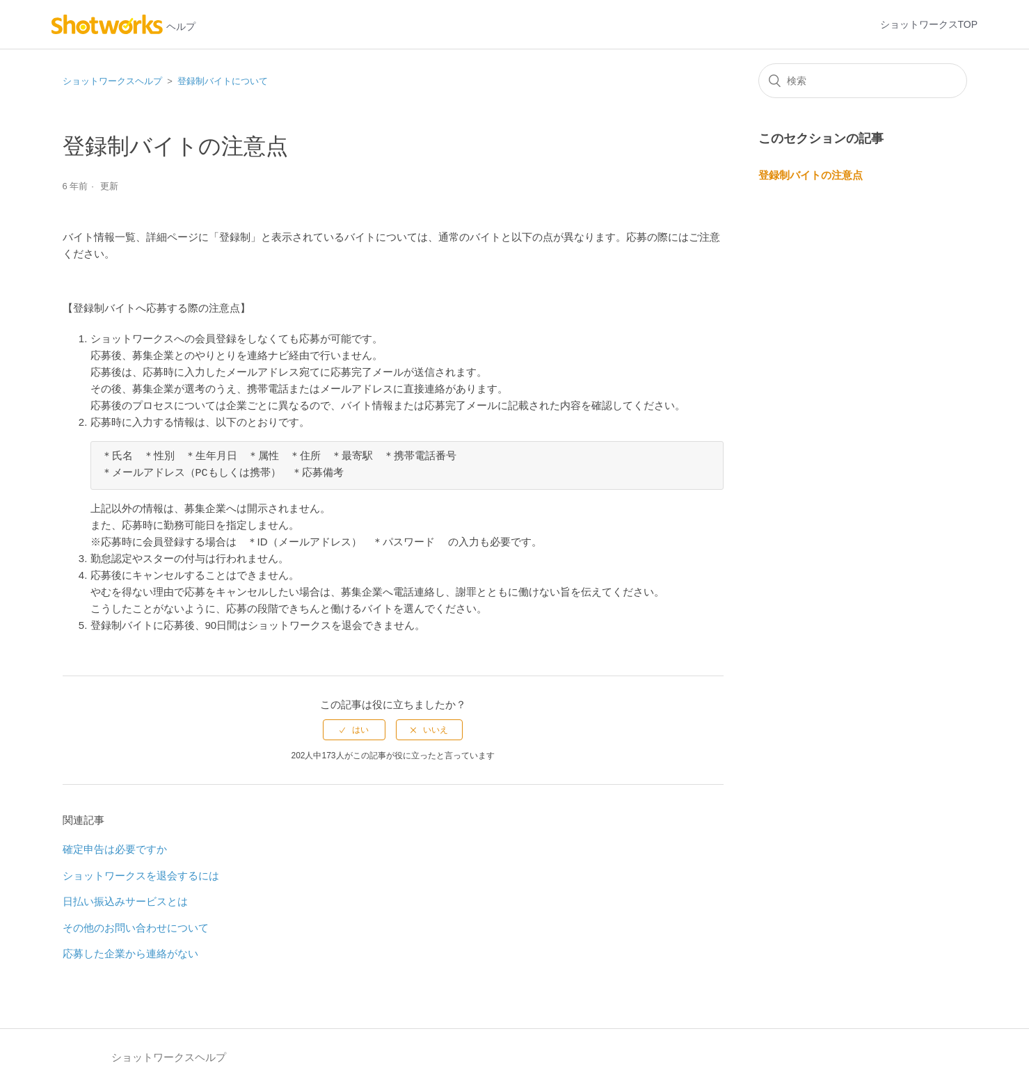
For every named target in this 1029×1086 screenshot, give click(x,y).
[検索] (862, 80)
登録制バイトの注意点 (810, 175)
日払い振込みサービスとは (125, 901)
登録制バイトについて (222, 81)
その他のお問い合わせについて (136, 928)
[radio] (354, 729)
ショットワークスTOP (929, 24)
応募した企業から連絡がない (130, 953)
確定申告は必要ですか (115, 849)
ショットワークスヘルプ (112, 81)
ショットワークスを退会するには (141, 875)
